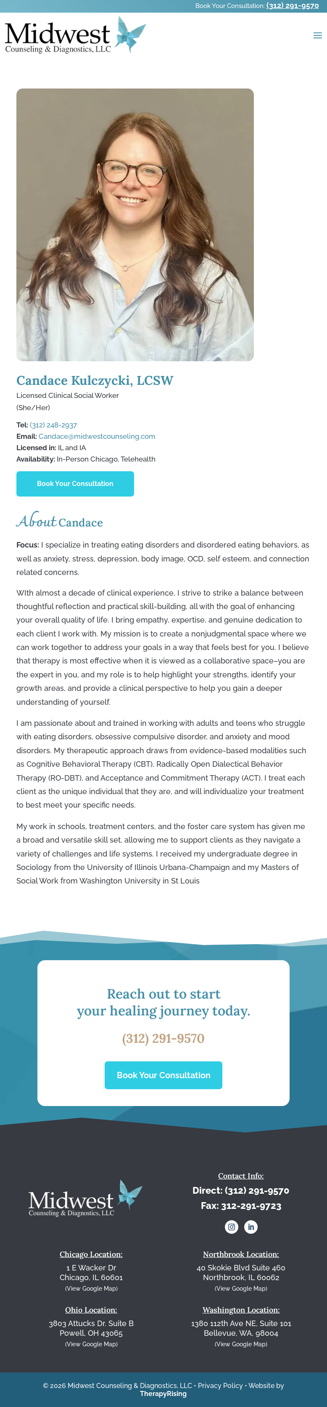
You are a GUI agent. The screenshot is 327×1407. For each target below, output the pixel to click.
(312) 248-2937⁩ (53, 425)
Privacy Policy (220, 1386)
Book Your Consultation (75, 484)
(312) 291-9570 (292, 5)
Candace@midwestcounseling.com (97, 436)
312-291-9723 (251, 1205)
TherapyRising (163, 1394)
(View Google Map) (91, 1288)
